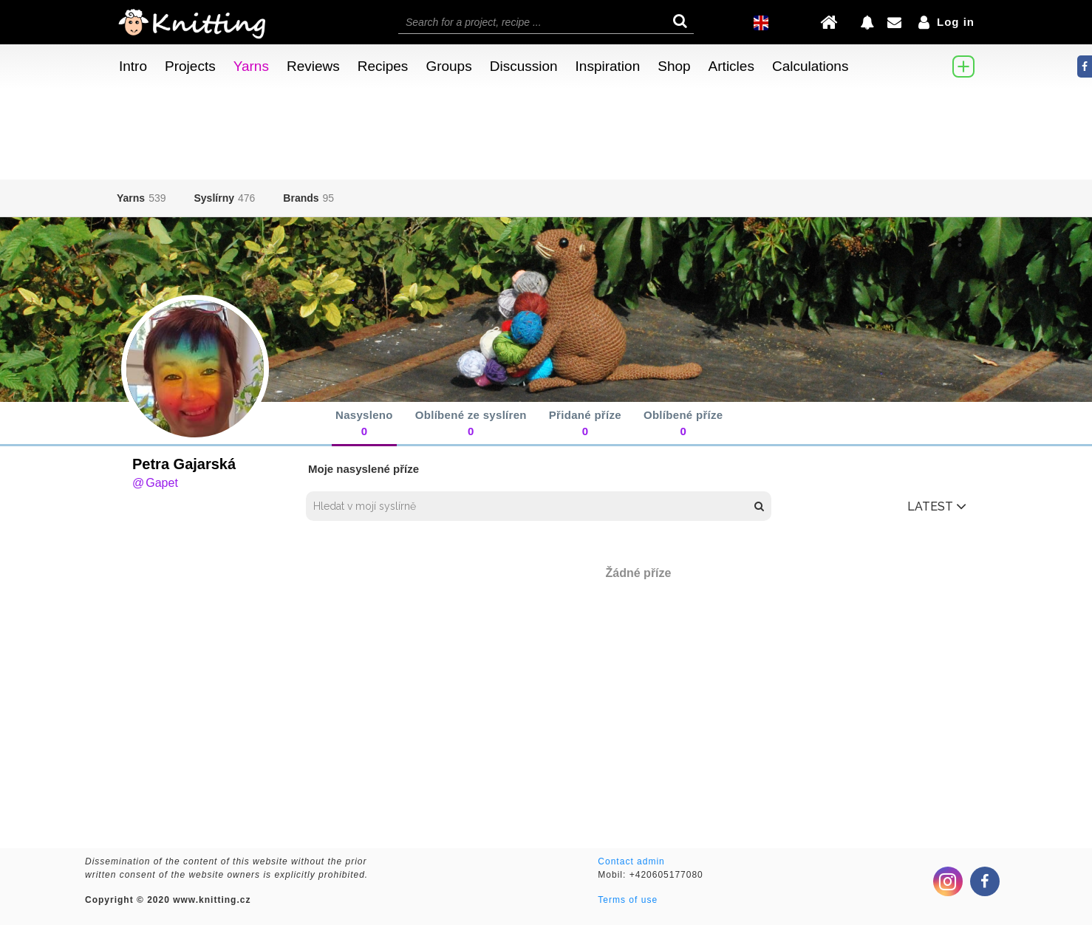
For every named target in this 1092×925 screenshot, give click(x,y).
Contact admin (631, 861)
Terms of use (628, 900)
